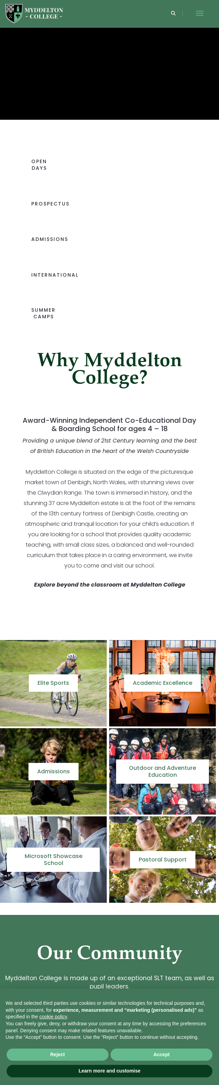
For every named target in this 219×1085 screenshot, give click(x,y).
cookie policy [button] (53, 1016)
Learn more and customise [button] (109, 1071)
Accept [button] (161, 1054)
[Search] (173, 14)
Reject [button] (57, 1054)
